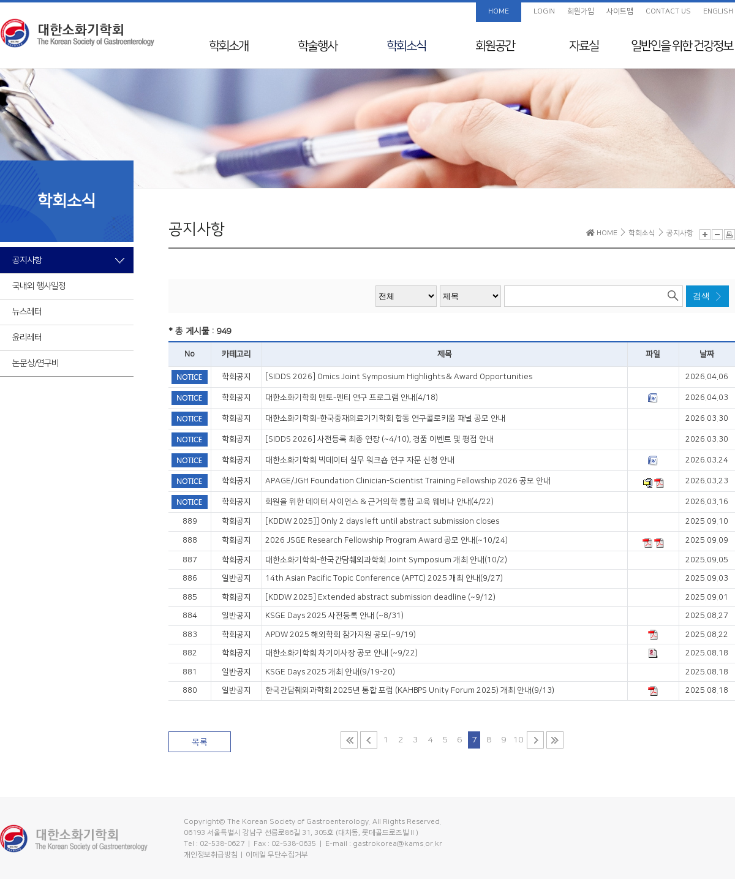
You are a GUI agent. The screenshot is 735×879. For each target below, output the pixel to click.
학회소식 (406, 46)
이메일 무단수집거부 (277, 855)
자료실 (583, 46)
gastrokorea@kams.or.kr (397, 844)
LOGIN (544, 11)
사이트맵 (619, 11)
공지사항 (27, 260)
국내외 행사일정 (39, 286)
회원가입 (580, 11)
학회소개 (228, 46)
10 (518, 740)
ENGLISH (718, 11)
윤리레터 (27, 337)
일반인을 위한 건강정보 (682, 46)
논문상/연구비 (35, 363)
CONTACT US (668, 11)
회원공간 (494, 46)
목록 (200, 742)
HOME (498, 11)
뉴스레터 (27, 312)
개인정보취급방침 (211, 855)
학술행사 (317, 46)
